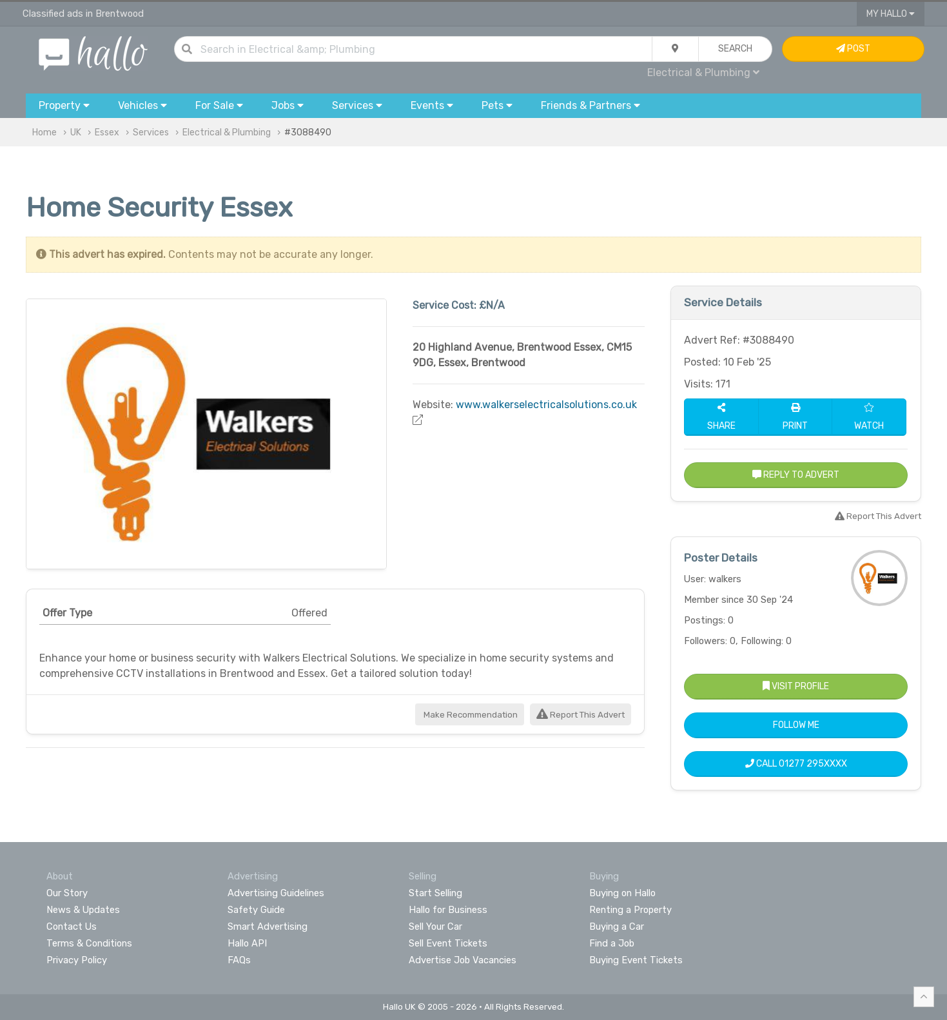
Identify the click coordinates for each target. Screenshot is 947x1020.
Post (853, 48)
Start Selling (435, 893)
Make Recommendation (470, 715)
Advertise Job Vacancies (462, 960)
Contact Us (71, 926)
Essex (107, 132)
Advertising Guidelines (276, 893)
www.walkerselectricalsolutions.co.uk (546, 404)
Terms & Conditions (89, 943)
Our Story (67, 893)
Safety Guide (256, 910)
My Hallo (890, 13)
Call (796, 763)
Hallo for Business (448, 910)
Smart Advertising (268, 926)
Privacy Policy (76, 960)
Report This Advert (580, 715)
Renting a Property (630, 910)
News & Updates (83, 910)
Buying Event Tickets (636, 960)
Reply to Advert (795, 474)
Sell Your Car (435, 926)
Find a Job (611, 943)
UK (75, 132)
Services (151, 132)
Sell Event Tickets (448, 943)
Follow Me (796, 725)
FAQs (239, 960)
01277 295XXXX (813, 763)
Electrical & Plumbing (703, 72)
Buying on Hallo (622, 893)
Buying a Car (616, 926)
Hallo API (247, 943)
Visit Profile (796, 686)
